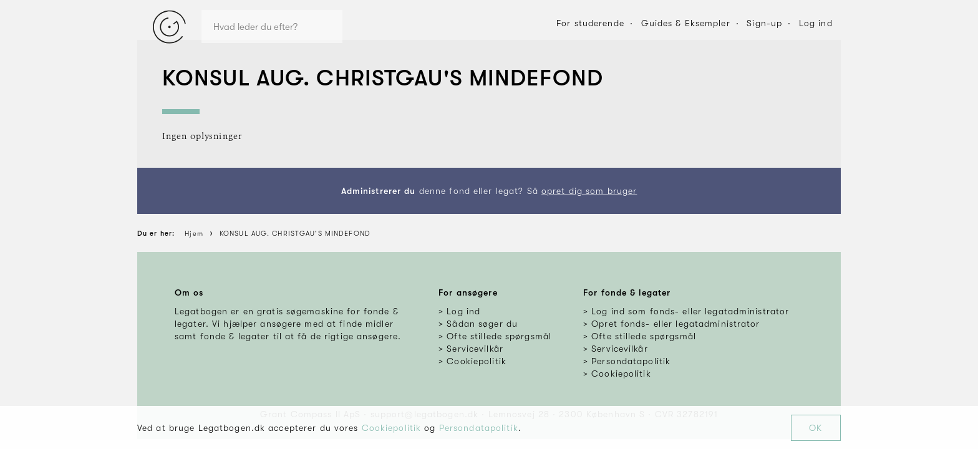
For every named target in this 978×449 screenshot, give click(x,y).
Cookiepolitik (392, 428)
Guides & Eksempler (685, 23)
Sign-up (764, 23)
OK (815, 428)
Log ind (816, 23)
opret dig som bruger (589, 191)
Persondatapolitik (478, 428)
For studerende (590, 23)
